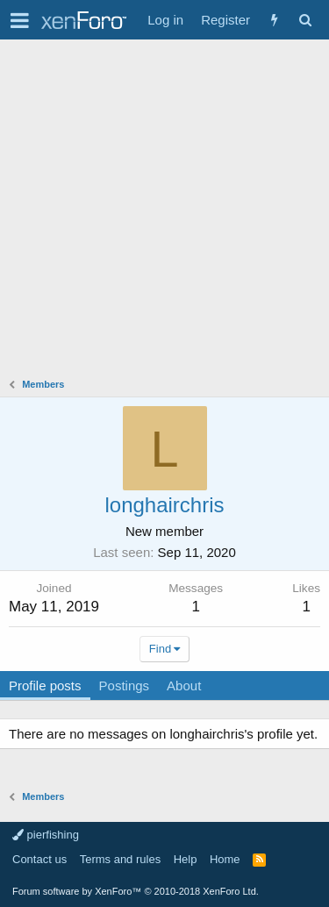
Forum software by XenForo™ (135, 891)
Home (225, 859)
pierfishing (45, 834)
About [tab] (184, 685)
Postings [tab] (124, 685)
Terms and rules (120, 859)
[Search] (305, 20)
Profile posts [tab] (45, 685)
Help (185, 859)
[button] (20, 20)
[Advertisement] (164, 212)
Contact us (39, 859)
